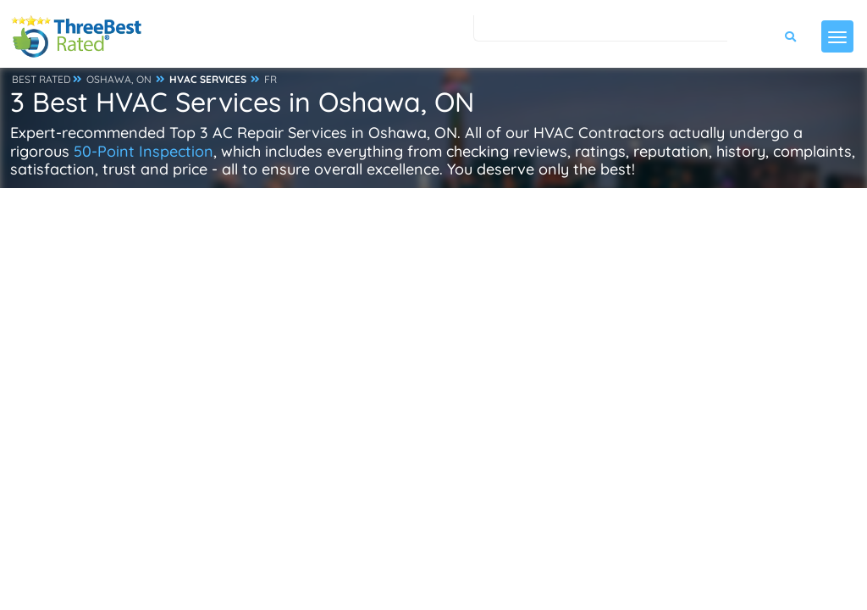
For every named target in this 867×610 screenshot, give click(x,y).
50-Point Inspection (143, 151)
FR (270, 79)
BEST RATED (41, 79)
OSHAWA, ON (119, 79)
